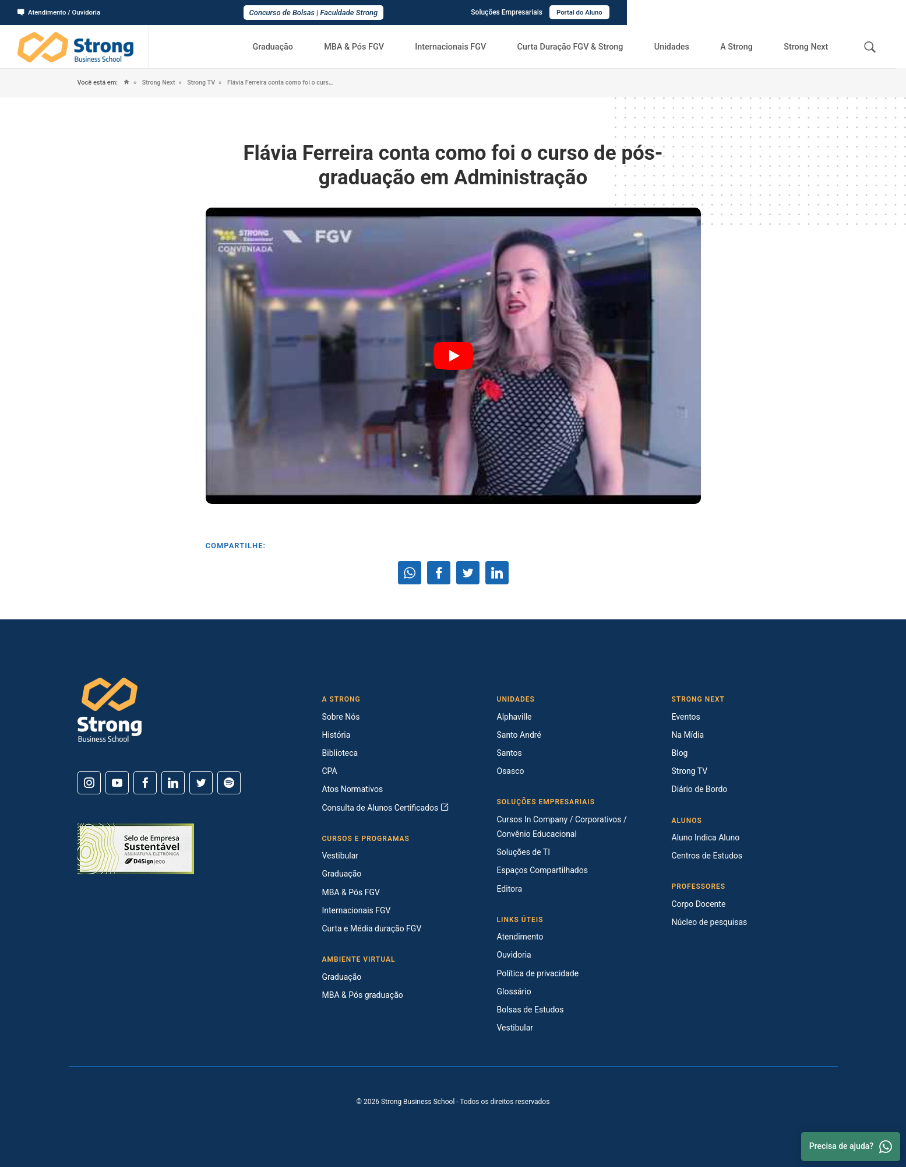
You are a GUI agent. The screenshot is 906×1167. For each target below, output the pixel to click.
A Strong (742, 46)
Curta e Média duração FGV (372, 928)
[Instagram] (89, 782)
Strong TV (203, 82)
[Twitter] (201, 782)
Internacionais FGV (463, 46)
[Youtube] (117, 782)
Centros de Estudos (707, 855)
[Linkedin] (173, 782)
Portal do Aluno (857, 12)
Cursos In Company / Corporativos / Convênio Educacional (562, 827)
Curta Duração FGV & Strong (582, 46)
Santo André (519, 735)
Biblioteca (340, 753)
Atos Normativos (352, 789)
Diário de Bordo (700, 789)
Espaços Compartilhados (542, 870)
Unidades (681, 46)
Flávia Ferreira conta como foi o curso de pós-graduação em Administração (297, 82)
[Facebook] (145, 782)
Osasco (510, 771)
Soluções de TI (524, 852)
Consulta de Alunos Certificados (385, 807)
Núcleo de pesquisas (710, 922)
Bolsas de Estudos (530, 1009)
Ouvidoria (514, 954)
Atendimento (520, 936)
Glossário (514, 991)
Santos (509, 753)
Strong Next (808, 46)
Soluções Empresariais (783, 12)
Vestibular (340, 855)
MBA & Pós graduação (362, 995)
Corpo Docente (699, 904)
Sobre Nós (341, 716)
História (336, 735)
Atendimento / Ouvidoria (61, 12)
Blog (680, 753)
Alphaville (514, 716)
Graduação (291, 46)
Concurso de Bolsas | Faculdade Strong (453, 12)
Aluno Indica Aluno (706, 837)
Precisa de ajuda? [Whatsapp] (850, 1146)
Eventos (686, 716)
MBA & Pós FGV (370, 46)
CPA (329, 771)
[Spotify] (229, 782)
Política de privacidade (538, 973)
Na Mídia (688, 735)
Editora (510, 888)
